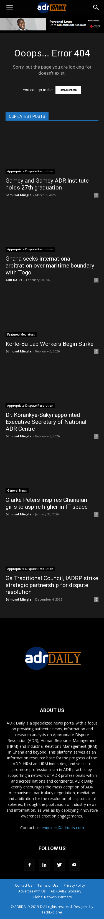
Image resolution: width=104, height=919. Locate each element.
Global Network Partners (52, 897)
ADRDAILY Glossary (66, 891)
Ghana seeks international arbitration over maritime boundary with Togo (50, 265)
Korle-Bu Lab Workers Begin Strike (49, 344)
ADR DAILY (14, 280)
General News (17, 490)
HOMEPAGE (68, 90)
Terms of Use (48, 885)
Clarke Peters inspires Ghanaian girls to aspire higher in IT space (47, 503)
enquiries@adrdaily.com (63, 827)
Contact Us (23, 885)
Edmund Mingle (18, 195)
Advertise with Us (31, 891)
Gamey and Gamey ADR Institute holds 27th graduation (47, 184)
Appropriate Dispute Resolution (30, 171)
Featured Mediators (21, 334)
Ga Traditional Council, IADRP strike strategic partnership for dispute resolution (52, 585)
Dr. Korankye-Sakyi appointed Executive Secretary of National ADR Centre (46, 422)
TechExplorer (52, 912)
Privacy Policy (74, 885)
